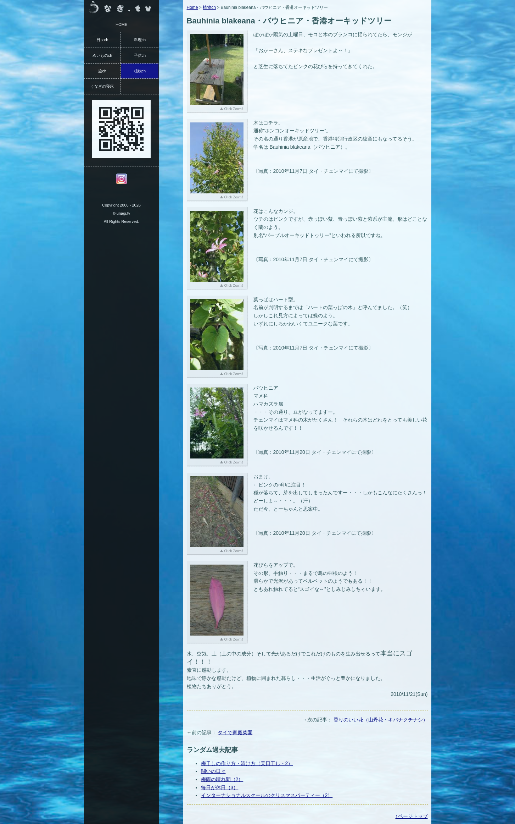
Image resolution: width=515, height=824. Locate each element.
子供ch (140, 55)
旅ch (102, 71)
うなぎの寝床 (102, 86)
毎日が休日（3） (220, 787)
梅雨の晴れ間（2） (222, 779)
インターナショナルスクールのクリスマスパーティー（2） (267, 795)
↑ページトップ (412, 816)
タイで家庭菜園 (235, 732)
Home (192, 7)
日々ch (102, 40)
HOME (121, 24)
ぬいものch (102, 55)
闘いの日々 (213, 771)
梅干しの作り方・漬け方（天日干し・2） (247, 763)
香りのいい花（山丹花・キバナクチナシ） (381, 720)
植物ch (209, 7)
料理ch (140, 40)
